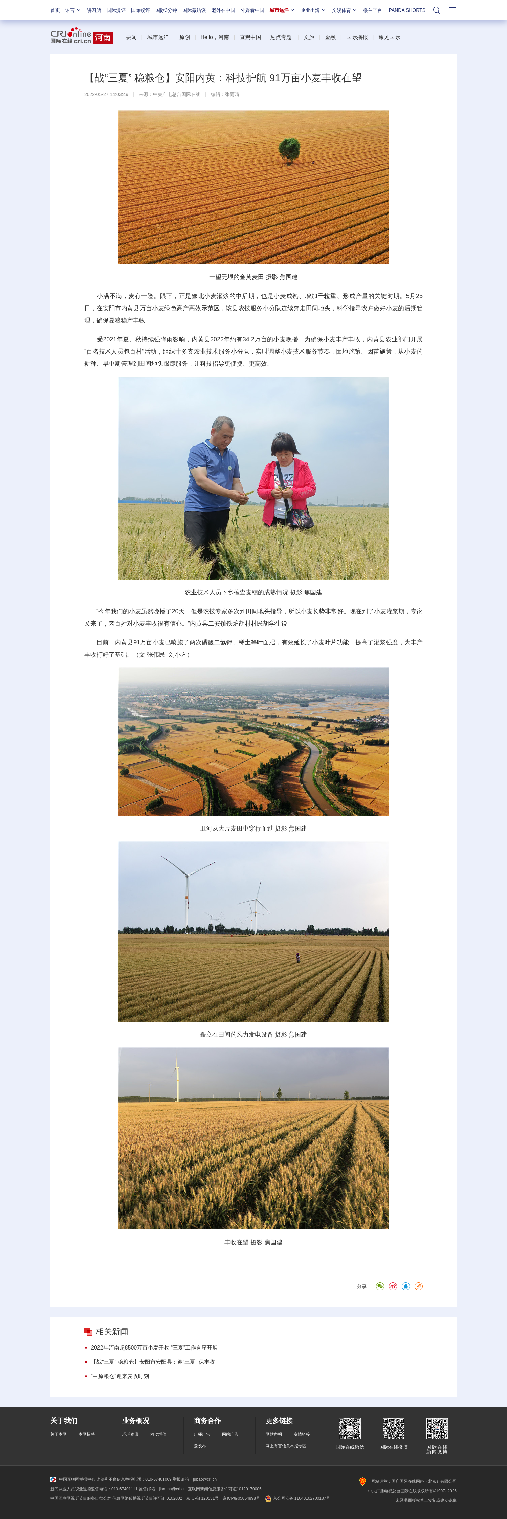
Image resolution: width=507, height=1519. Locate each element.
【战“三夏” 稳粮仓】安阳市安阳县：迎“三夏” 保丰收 (153, 1362)
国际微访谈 (194, 10)
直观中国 (250, 37)
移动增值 (158, 1434)
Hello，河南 (214, 37)
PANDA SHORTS (407, 10)
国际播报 (357, 37)
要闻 (131, 37)
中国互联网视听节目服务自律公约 (80, 1498)
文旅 (309, 37)
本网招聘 (87, 1434)
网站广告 (230, 1434)
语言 (73, 10)
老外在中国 (223, 10)
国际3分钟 (166, 10)
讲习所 (94, 10)
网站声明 (274, 1434)
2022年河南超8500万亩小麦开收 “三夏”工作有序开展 (154, 1348)
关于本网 (58, 1434)
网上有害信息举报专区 (286, 1446)
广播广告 (202, 1434)
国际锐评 (140, 10)
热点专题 (281, 37)
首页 (55, 10)
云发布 (200, 1446)
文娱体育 (345, 10)
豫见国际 (389, 37)
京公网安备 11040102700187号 (297, 1498)
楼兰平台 (372, 10)
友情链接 (302, 1434)
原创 (184, 37)
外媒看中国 (252, 10)
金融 (330, 37)
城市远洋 (282, 10)
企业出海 (314, 10)
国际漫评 (116, 10)
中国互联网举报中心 (72, 1479)
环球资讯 (130, 1434)
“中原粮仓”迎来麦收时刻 (120, 1376)
